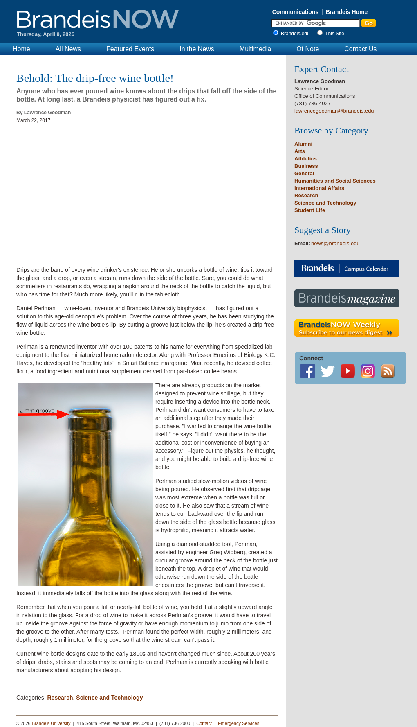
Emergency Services (238, 723)
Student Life (309, 210)
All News (68, 48)
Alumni (303, 144)
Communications (295, 12)
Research (60, 697)
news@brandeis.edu (335, 243)
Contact (204, 723)
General (304, 173)
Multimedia (255, 48)
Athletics (305, 159)
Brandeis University (51, 723)
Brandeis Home (347, 12)
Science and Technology (109, 697)
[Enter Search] (315, 23)
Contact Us (360, 48)
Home (21, 48)
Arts (299, 151)
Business (306, 166)
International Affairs (319, 188)
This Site (334, 33)
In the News (196, 48)
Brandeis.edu (297, 33)
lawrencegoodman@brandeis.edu (334, 111)
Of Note (307, 48)
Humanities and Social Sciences (335, 181)
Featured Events (130, 48)
